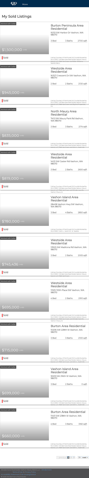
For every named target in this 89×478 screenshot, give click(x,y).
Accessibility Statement (10, 474)
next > (85, 457)
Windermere (46, 470)
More (25, 4)
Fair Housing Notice (28, 474)
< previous (61, 457)
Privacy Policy (30, 472)
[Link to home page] (14, 3)
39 (79, 457)
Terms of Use (18, 472)
